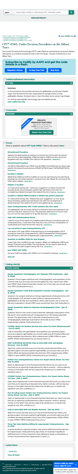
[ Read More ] (56, 159)
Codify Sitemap (35, 464)
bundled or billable (15, 174)
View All (11, 257)
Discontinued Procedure (18, 152)
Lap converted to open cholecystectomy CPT (26, 228)
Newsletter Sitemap (47, 464)
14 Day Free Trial (36, 70)
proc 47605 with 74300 (17, 250)
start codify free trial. (16, 102)
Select (7, 12)
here (62, 146)
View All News (14, 455)
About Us (26, 464)
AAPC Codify (8, 464)
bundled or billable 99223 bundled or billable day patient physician (35, 196)
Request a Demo (15, 70)
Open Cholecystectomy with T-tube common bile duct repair (33, 207)
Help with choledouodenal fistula (21, 217)
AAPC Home (17, 464)
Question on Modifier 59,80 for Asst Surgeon (26, 239)
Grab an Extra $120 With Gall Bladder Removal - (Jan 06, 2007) (33, 410)
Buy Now (55, 70)
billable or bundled (15, 185)
